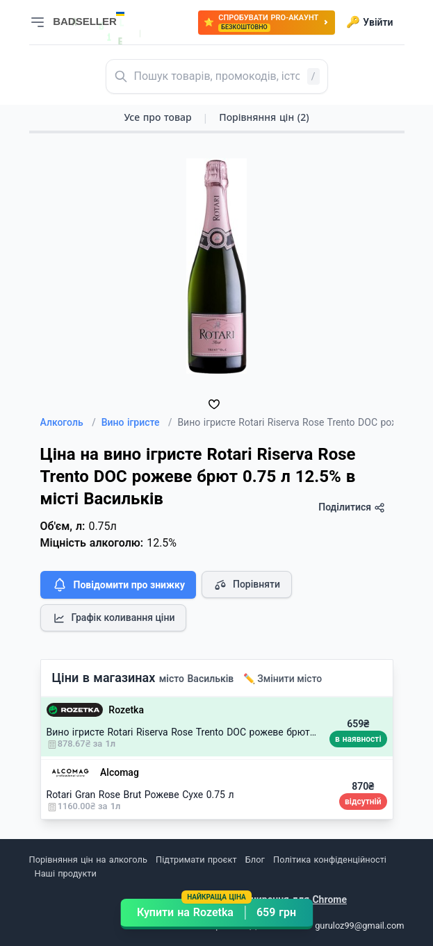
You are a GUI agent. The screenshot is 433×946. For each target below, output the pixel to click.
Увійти (369, 22)
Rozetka (126, 709)
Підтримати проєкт (196, 859)
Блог (255, 859)
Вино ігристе (136, 422)
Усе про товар (157, 117)
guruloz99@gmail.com (359, 925)
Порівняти (246, 585)
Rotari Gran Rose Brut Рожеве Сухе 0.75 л (140, 794)
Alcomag (119, 772)
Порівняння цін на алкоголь (88, 859)
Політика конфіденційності (329, 859)
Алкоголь (68, 422)
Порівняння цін (264, 117)
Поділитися (351, 507)
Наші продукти (66, 873)
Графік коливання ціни (113, 618)
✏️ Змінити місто (282, 678)
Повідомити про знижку (118, 584)
